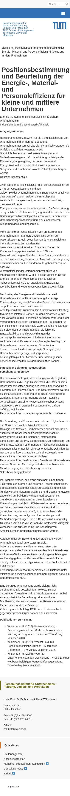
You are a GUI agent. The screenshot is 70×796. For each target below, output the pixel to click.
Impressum (13, 786)
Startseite (7, 47)
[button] (63, 13)
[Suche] (67, 4)
